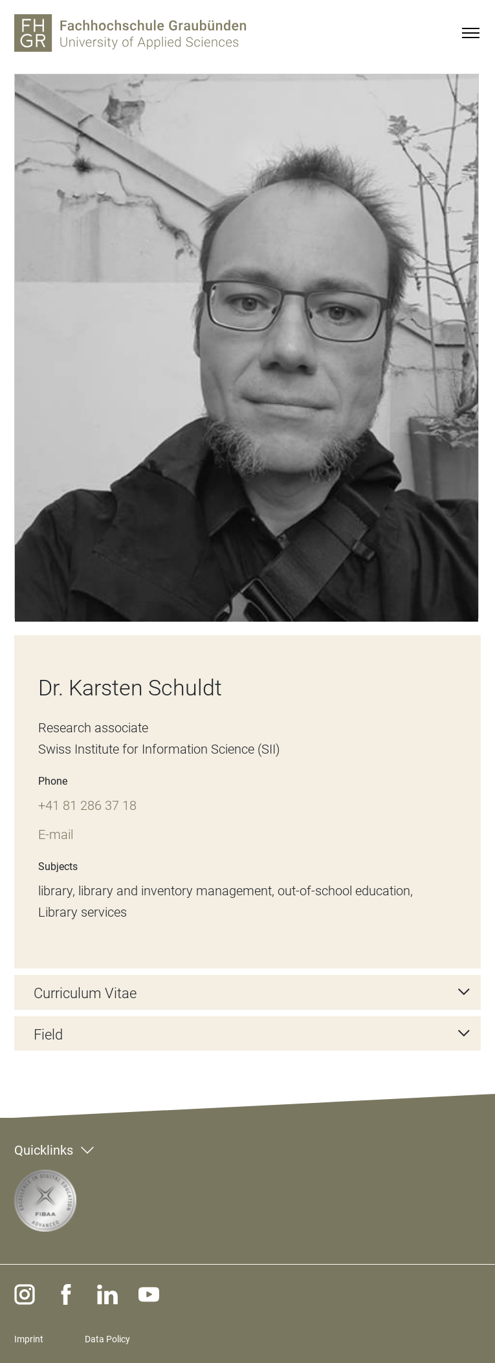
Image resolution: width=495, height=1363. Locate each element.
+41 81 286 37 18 (87, 805)
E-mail (55, 834)
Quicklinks (43, 1150)
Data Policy (107, 1339)
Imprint (28, 1339)
